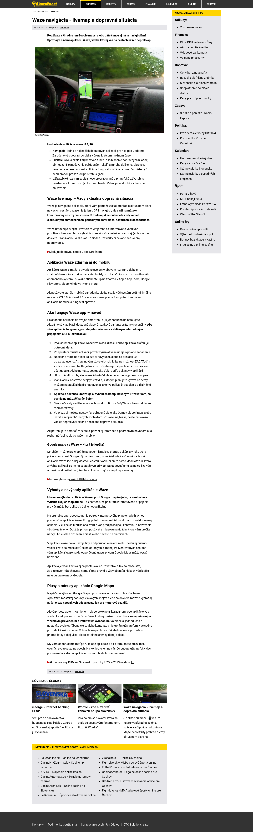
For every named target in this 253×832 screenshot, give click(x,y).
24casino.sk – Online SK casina (122, 758)
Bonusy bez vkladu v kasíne (197, 239)
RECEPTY (111, 4)
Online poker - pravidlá (194, 229)
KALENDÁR (171, 4)
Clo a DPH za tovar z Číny (196, 42)
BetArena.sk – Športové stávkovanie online (68, 795)
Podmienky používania (62, 824)
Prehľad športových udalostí (198, 209)
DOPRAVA (91, 4)
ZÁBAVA (131, 4)
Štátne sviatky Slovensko (196, 168)
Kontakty (38, 824)
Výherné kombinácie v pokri (197, 234)
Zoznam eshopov (191, 27)
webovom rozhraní (115, 269)
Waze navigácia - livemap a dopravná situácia (143, 709)
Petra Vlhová (188, 193)
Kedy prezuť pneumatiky (195, 98)
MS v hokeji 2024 (191, 199)
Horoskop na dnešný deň (196, 158)
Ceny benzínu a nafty (193, 72)
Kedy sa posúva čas (192, 163)
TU (132, 662)
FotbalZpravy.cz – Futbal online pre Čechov (129, 767)
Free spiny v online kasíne (196, 244)
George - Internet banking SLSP (50, 709)
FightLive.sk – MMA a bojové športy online (129, 762)
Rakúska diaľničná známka (197, 77)
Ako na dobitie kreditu (194, 47)
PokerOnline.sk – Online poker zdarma (64, 758)
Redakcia (64, 27)
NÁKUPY (70, 4)
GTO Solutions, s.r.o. (136, 824)
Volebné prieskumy (192, 57)
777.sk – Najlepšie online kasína (61, 772)
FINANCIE (151, 4)
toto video (110, 431)
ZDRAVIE (211, 4)
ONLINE (192, 4)
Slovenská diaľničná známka (198, 83)
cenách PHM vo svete (83, 479)
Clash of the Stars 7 (192, 214)
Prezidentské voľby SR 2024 (198, 133)
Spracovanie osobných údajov (100, 824)
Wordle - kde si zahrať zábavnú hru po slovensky (96, 709)
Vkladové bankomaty (193, 52)
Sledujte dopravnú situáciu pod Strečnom (75, 251)
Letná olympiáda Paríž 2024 (198, 204)
